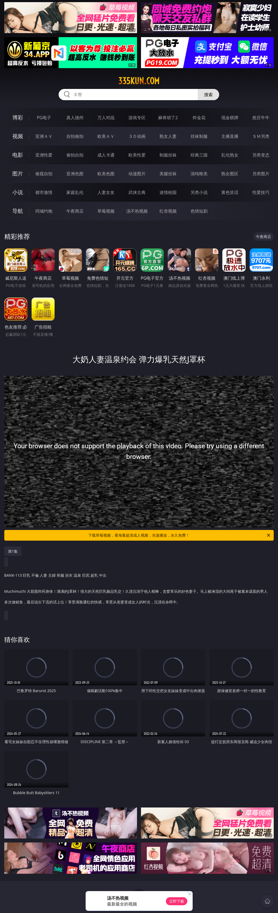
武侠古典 (137, 192)
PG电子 (44, 117)
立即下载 (176, 901)
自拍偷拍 (74, 136)
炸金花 (199, 117)
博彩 (17, 117)
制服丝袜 (168, 155)
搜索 (208, 94)
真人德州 (74, 117)
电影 (17, 154)
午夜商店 (74, 211)
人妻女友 (106, 192)
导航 (17, 210)
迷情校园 (168, 192)
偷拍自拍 (74, 155)
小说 (17, 192)
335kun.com (138, 81)
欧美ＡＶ (106, 136)
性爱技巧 (260, 192)
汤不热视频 (137, 211)
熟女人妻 (168, 136)
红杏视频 (168, 211)
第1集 (13, 551)
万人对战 (106, 117)
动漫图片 (137, 174)
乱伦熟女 (229, 155)
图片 (17, 173)
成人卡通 (106, 155)
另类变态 (260, 155)
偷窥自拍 (43, 174)
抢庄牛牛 (260, 117)
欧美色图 (106, 174)
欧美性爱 (137, 155)
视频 (17, 136)
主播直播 (229, 136)
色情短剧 (199, 211)
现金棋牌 (229, 117)
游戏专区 (137, 117)
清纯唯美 (199, 174)
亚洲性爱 (43, 155)
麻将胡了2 (168, 117)
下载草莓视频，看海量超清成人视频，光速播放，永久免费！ (179, 535)
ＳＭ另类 (260, 136)
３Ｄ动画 (137, 136)
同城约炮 (43, 211)
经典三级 (199, 155)
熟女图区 (229, 174)
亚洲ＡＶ (43, 136)
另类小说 (199, 192)
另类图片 (260, 174)
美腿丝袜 (168, 174)
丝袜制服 (199, 136)
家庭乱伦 (74, 192)
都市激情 (43, 192)
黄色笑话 (229, 192)
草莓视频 (106, 211)
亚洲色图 (74, 174)
